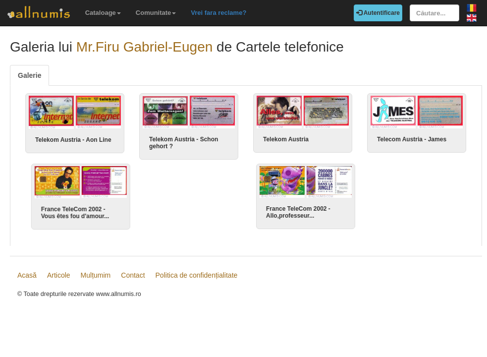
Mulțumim (96, 278)
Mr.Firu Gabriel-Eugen (144, 47)
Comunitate (156, 12)
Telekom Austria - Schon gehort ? (183, 143)
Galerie (29, 75)
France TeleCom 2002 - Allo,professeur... (295, 212)
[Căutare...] (434, 12)
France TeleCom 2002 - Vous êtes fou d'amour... (69, 213)
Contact (133, 278)
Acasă (27, 278)
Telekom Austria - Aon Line (73, 139)
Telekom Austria (286, 139)
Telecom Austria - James (411, 139)
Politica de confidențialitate (197, 278)
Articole (58, 278)
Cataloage (103, 12)
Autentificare (378, 12)
